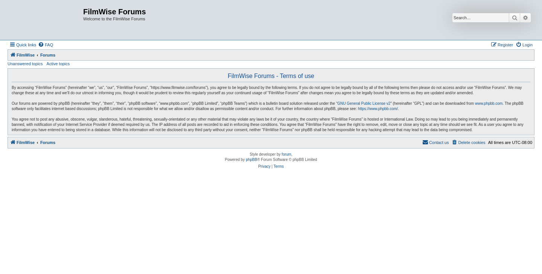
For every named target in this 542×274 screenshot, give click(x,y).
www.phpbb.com (488, 103)
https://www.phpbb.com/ (378, 109)
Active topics (58, 63)
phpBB (251, 160)
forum (286, 154)
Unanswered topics (25, 63)
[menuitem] (45, 44)
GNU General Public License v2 (363, 103)
